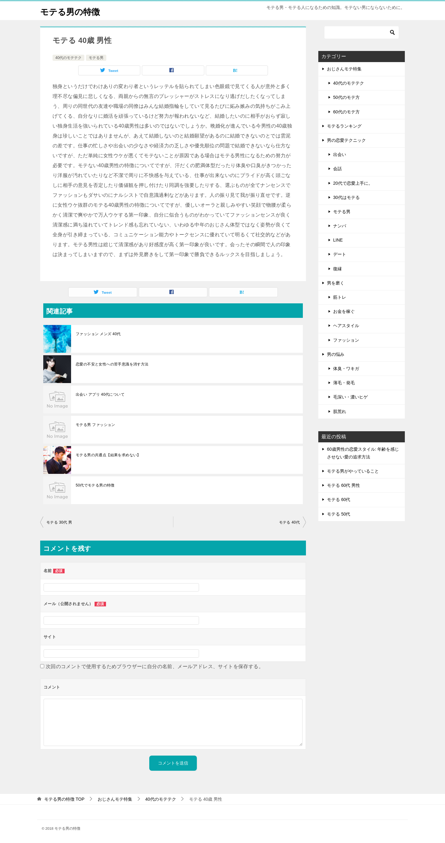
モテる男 (96, 58)
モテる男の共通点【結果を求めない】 (108, 455)
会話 (337, 168)
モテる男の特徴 (73, 11)
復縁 (337, 268)
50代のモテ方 (346, 97)
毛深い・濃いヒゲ (350, 396)
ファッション (346, 340)
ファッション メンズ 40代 (98, 334)
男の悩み (335, 354)
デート (339, 254)
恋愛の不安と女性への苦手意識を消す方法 (112, 364)
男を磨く (335, 282)
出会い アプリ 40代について (100, 394)
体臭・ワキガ (346, 368)
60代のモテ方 (346, 111)
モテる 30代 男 (59, 522)
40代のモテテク (68, 58)
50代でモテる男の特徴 (95, 485)
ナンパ (339, 225)
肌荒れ (339, 411)
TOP (64, 799)
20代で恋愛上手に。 (353, 183)
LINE (338, 240)
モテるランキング (344, 126)
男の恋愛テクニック (346, 140)
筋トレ (339, 297)
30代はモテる (346, 197)
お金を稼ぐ (344, 311)
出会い (339, 154)
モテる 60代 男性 (343, 485)
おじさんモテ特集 (344, 68)
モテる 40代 (289, 522)
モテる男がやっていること (353, 471)
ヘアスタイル (346, 325)
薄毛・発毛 (344, 382)
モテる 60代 (338, 499)
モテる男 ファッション (95, 425)
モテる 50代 (338, 514)
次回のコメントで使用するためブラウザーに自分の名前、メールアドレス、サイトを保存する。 (155, 666)
